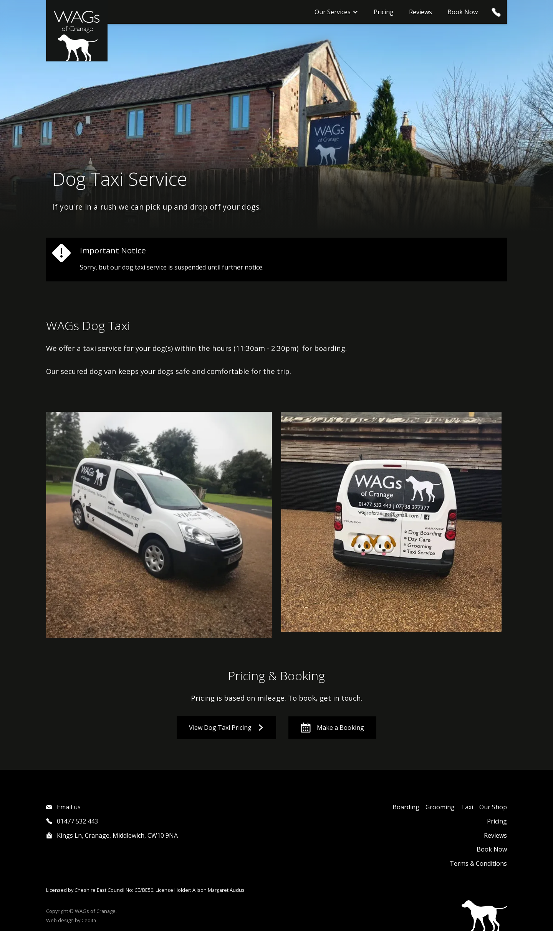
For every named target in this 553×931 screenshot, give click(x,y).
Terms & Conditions (478, 863)
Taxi (467, 807)
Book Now (462, 12)
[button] (336, 12)
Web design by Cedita (71, 920)
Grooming (440, 807)
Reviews (420, 12)
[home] (77, 30)
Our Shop (493, 807)
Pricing (384, 12)
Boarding (405, 807)
